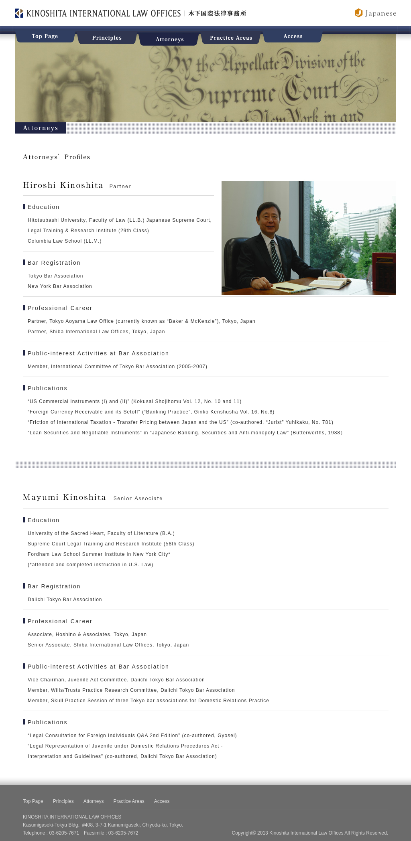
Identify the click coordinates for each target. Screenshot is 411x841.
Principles (63, 801)
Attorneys (93, 801)
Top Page (33, 801)
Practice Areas (128, 801)
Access (162, 801)
